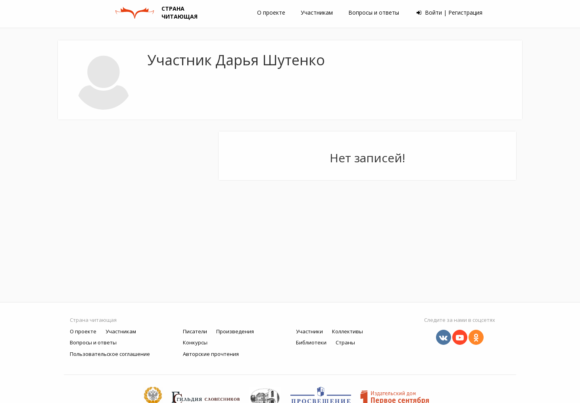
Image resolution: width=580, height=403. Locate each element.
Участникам (317, 12)
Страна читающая (93, 319)
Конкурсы (195, 342)
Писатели (195, 331)
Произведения (235, 331)
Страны (345, 342)
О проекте (271, 12)
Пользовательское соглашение (110, 353)
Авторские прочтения (211, 353)
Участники (309, 331)
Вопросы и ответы (373, 12)
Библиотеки (311, 342)
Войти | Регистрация (449, 12)
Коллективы (347, 331)
